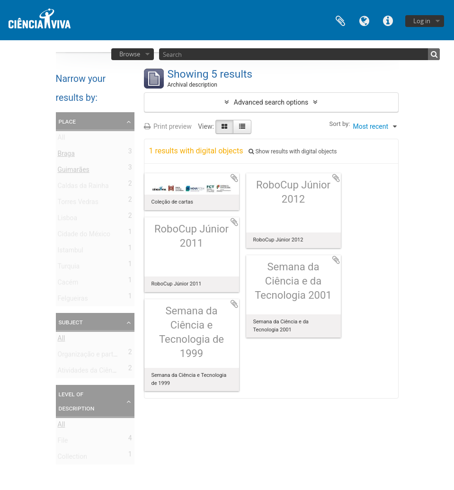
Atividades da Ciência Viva (96, 372)
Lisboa (68, 219)
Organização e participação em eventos (116, 356)
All (61, 139)
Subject (71, 322)
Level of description (77, 401)
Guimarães (73, 171)
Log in (421, 21)
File (63, 442)
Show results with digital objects (293, 151)
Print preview (168, 126)
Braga (66, 155)
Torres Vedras (78, 203)
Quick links (388, 20)
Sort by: (339, 123)
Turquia (69, 268)
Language (364, 20)
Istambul (71, 252)
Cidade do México (84, 236)
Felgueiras (73, 300)
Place (67, 121)
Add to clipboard (234, 178)
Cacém (68, 284)
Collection (72, 458)
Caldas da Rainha (83, 187)
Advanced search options (271, 102)
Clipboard (340, 20)
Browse (129, 54)
